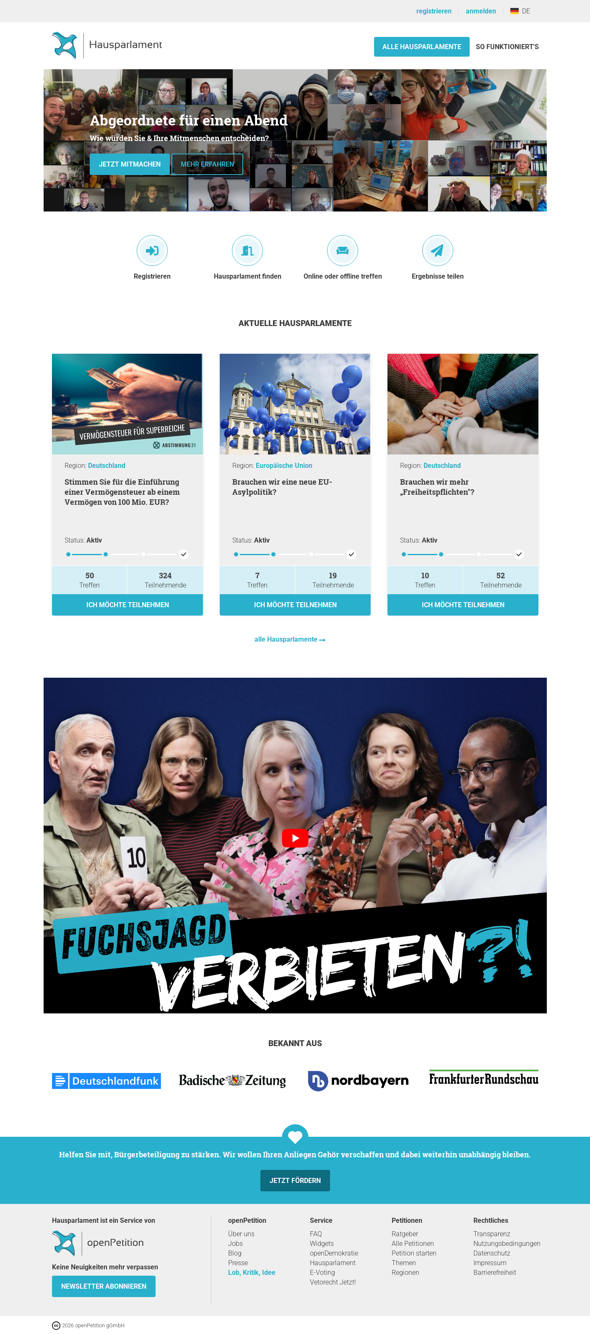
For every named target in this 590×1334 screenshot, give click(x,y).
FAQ (316, 1234)
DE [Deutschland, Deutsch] (520, 11)
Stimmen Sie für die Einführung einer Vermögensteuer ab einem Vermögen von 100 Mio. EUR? (122, 492)
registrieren (434, 11)
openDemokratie (334, 1253)
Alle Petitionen (413, 1244)
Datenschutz (491, 1253)
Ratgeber (405, 1234)
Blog (235, 1253)
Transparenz (491, 1234)
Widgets (322, 1244)
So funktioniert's (507, 47)
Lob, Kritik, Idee (252, 1273)
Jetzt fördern (295, 1181)
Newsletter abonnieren (103, 1286)
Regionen (405, 1273)
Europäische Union (284, 466)
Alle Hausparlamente (421, 47)
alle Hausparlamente (287, 639)
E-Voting (322, 1273)
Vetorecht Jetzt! (333, 1282)
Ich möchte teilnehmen (127, 605)
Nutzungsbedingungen (507, 1244)
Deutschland (106, 466)
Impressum (490, 1263)
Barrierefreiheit (494, 1273)
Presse (238, 1263)
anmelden (481, 11)
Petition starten (414, 1253)
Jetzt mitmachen (130, 164)
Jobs (235, 1244)
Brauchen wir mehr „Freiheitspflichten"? (437, 487)
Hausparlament (333, 1263)
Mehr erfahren (207, 164)
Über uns (241, 1234)
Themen (404, 1263)
